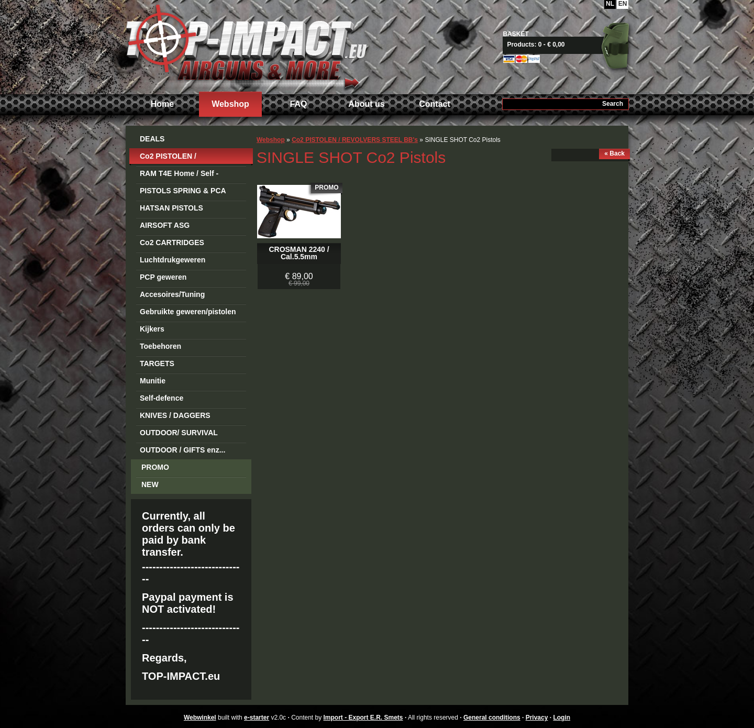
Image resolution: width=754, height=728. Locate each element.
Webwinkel (200, 717)
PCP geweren (163, 277)
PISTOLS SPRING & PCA (183, 190)
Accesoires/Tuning (172, 294)
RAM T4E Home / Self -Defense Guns (179, 175)
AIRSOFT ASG (165, 225)
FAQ (298, 104)
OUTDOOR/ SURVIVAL (179, 432)
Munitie (152, 381)
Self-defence (161, 398)
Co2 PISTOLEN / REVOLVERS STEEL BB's (184, 158)
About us (366, 104)
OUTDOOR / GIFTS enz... (182, 450)
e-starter (256, 717)
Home (162, 104)
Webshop (230, 104)
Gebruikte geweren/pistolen (188, 311)
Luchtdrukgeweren (172, 260)
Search (612, 103)
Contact (434, 104)
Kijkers (152, 329)
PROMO (155, 467)
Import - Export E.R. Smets (246, 46)
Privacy (537, 717)
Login (561, 717)
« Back (614, 153)
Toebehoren (160, 346)
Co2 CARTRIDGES (172, 242)
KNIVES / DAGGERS (175, 415)
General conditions (491, 717)
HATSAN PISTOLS (171, 208)
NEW (150, 484)
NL (610, 3)
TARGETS (157, 363)
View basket (569, 44)
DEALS (152, 139)
